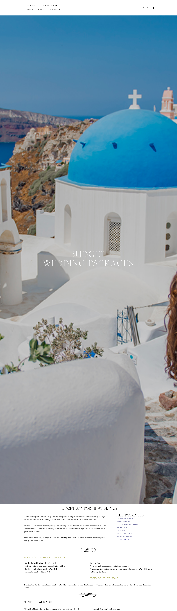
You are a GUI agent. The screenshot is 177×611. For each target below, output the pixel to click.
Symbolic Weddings (123, 521)
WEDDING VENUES (34, 9)
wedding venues (66, 538)
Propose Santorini (122, 539)
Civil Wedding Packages (125, 518)
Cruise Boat (120, 530)
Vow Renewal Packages (124, 533)
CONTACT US (54, 10)
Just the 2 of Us (121, 527)
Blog (144, 8)
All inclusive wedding (123, 524)
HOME (30, 6)
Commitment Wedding (124, 536)
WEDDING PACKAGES (48, 6)
